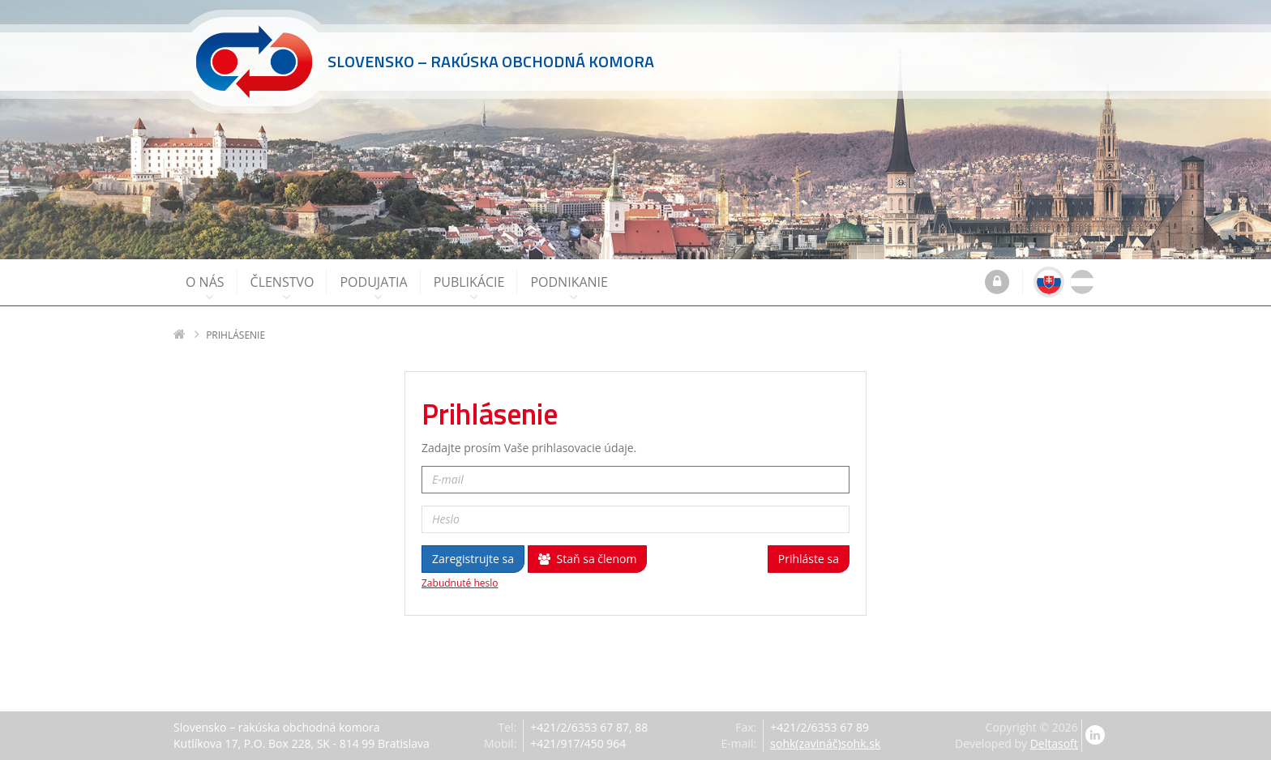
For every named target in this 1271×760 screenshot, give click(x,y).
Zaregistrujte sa (473, 558)
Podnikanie (569, 288)
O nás (205, 288)
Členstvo (282, 288)
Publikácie (469, 288)
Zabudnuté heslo (460, 583)
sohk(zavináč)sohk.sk (825, 743)
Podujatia (373, 288)
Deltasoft (1054, 743)
